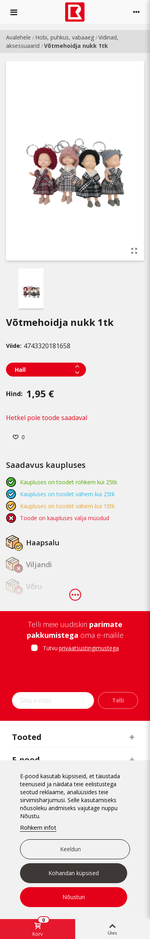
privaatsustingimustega (89, 648)
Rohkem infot (38, 827)
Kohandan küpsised (73, 873)
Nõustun (73, 897)
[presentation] (79, 674)
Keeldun (70, 849)
